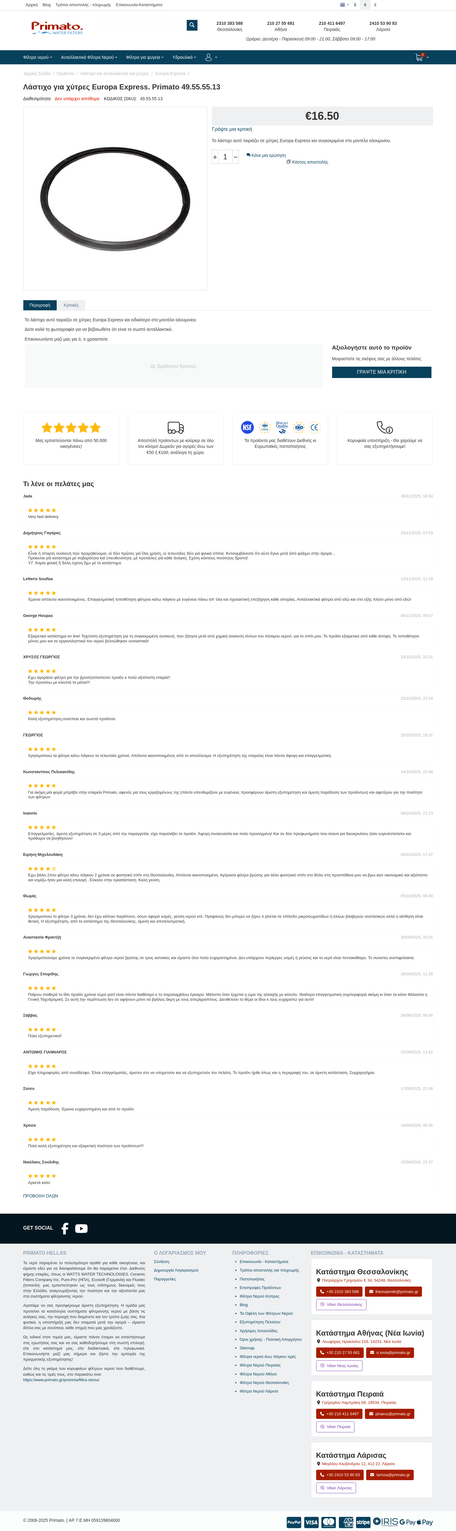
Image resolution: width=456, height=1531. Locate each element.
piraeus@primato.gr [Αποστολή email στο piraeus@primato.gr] (390, 1414)
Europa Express (170, 73)
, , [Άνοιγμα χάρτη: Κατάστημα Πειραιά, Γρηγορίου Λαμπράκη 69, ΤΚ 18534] (359, 1402)
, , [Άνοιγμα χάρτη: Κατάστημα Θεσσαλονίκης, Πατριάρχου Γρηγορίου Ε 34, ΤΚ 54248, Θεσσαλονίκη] (366, 1280)
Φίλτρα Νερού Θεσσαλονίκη (264, 1382)
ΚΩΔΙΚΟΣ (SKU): (120, 98)
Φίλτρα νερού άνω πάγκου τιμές (268, 1356)
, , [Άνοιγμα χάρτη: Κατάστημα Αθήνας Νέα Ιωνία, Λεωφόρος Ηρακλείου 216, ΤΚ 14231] (361, 1341)
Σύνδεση (161, 1261)
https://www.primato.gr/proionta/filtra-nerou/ (61, 1380)
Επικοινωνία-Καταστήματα (139, 4)
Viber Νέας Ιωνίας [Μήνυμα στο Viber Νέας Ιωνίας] (339, 1365)
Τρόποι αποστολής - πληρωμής (83, 4)
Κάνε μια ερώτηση (266, 155)
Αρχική (32, 4)
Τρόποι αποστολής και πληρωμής (269, 1270)
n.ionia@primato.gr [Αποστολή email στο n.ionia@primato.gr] (390, 1352)
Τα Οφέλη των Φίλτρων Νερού (266, 1313)
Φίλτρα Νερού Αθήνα (258, 1374)
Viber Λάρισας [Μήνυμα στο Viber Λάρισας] (336, 1488)
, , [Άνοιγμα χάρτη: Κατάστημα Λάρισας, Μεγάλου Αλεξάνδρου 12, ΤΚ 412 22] (358, 1463)
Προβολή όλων (40, 1195)
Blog (47, 4)
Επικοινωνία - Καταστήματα (264, 1261)
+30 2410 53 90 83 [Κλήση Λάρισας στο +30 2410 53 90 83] (340, 1474)
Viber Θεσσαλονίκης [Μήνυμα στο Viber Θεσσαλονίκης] (341, 1304)
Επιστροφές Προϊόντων (260, 1287)
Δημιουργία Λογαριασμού (176, 1270)
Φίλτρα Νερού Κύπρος (260, 1296)
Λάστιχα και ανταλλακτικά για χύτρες (114, 73)
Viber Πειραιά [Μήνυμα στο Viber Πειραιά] (335, 1426)
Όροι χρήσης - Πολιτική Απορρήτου (271, 1339)
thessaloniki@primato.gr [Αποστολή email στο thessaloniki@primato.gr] (393, 1291)
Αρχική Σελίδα (37, 73)
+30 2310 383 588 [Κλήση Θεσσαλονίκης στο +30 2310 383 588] (339, 1291)
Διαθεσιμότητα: (37, 98)
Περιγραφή (40, 305)
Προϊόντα (65, 73)
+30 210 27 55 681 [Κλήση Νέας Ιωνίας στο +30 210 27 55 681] (340, 1352)
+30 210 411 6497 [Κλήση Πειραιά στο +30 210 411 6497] (339, 1414)
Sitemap (247, 1348)
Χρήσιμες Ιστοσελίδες (259, 1331)
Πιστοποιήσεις (252, 1279)
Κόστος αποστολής (310, 162)
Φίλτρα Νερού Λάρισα (259, 1391)
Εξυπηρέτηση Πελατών (260, 1322)
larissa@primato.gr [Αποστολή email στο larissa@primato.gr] (390, 1474)
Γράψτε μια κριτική (232, 129)
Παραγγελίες (165, 1279)
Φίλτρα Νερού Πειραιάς (260, 1365)
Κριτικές (71, 305)
